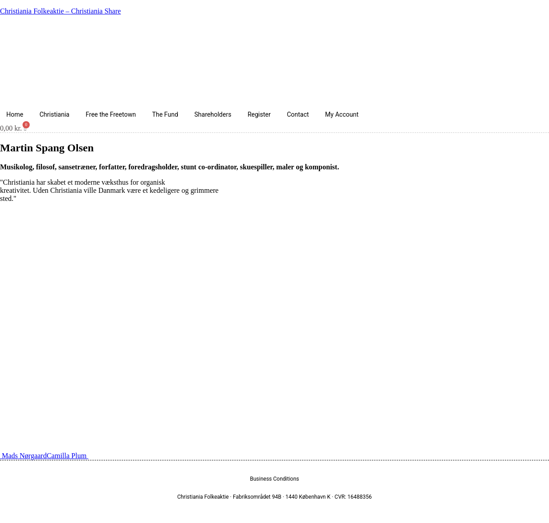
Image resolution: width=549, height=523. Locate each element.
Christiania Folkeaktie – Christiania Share (60, 11)
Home (14, 114)
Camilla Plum (67, 455)
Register (259, 114)
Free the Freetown (111, 114)
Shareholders (213, 114)
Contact (298, 114)
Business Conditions (274, 479)
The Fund (165, 114)
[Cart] (13, 128)
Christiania (55, 114)
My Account (341, 114)
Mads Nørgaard (23, 455)
